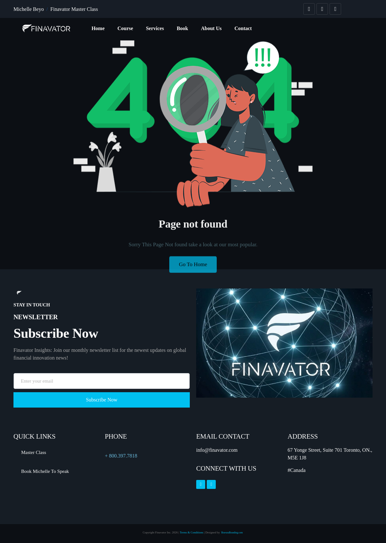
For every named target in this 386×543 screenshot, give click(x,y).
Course (125, 28)
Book (182, 28)
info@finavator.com (217, 450)
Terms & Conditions (191, 532)
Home (98, 28)
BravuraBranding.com (232, 532)
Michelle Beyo (28, 9)
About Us (211, 28)
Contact (243, 28)
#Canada (297, 470)
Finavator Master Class (74, 9)
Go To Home (193, 268)
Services (155, 28)
